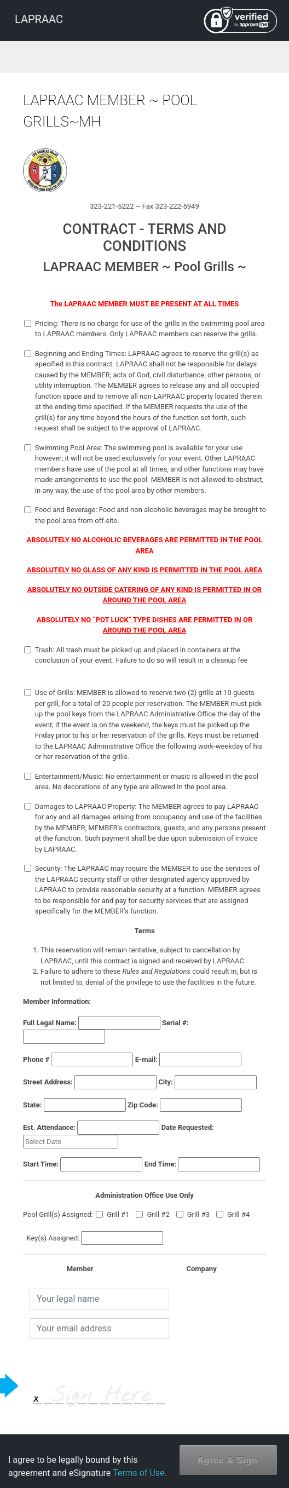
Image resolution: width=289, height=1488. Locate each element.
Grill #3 (193, 1214)
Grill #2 (152, 1214)
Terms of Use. (140, 1473)
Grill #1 (112, 1214)
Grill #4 (233, 1214)
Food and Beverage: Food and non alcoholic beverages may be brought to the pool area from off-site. (145, 515)
